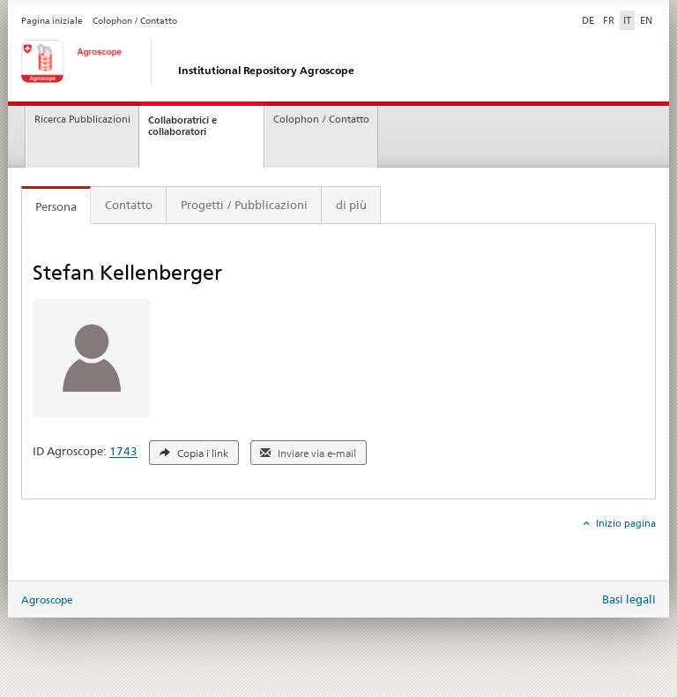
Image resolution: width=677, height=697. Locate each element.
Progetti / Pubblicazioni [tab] (244, 205)
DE (590, 19)
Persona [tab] (56, 206)
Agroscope (47, 599)
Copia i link (194, 453)
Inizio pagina (624, 523)
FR (608, 20)
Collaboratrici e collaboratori (182, 126)
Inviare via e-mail (308, 453)
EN (646, 20)
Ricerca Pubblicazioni (82, 119)
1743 (123, 452)
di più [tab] (351, 205)
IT (627, 20)
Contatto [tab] (129, 205)
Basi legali (629, 599)
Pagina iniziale (52, 21)
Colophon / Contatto (135, 21)
